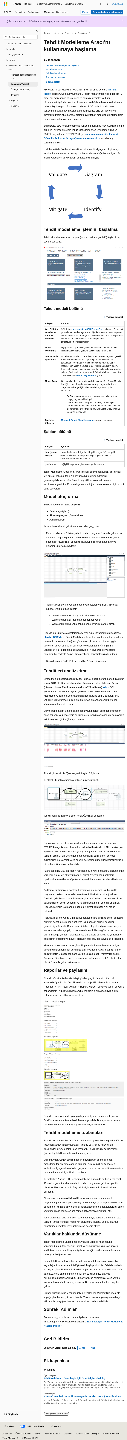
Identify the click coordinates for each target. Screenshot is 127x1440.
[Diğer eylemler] (122, 33)
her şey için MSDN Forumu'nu (87, 329)
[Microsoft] (6, 4)
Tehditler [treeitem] (15, 95)
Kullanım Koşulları (111, 1433)
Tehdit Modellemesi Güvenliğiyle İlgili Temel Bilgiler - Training (74, 1378)
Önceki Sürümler (23, 1433)
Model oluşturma (54, 69)
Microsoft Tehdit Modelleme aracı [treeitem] (23, 77)
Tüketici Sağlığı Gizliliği (86, 1433)
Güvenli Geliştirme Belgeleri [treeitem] (19, 43)
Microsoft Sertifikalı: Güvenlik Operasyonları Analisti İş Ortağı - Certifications (82, 1396)
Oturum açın (117, 4)
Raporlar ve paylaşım (56, 77)
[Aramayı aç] (108, 4)
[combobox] (21, 37)
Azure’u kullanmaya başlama (107, 12)
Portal (85, 12)
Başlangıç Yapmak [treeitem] (20, 84)
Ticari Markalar (9, 1438)
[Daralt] (37, 31)
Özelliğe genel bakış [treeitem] (20, 89)
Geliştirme (82, 33)
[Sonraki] (100, 4)
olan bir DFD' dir (53, 637)
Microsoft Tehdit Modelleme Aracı (78, 420)
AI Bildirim (7, 1433)
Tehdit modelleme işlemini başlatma (62, 65)
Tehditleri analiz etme (56, 73)
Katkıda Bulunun (52, 1433)
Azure (57, 33)
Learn (47, 33)
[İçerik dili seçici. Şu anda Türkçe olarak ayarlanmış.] (8, 1426)
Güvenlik (69, 33)
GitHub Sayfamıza (85, 375)
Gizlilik (67, 1433)
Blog (37, 1433)
